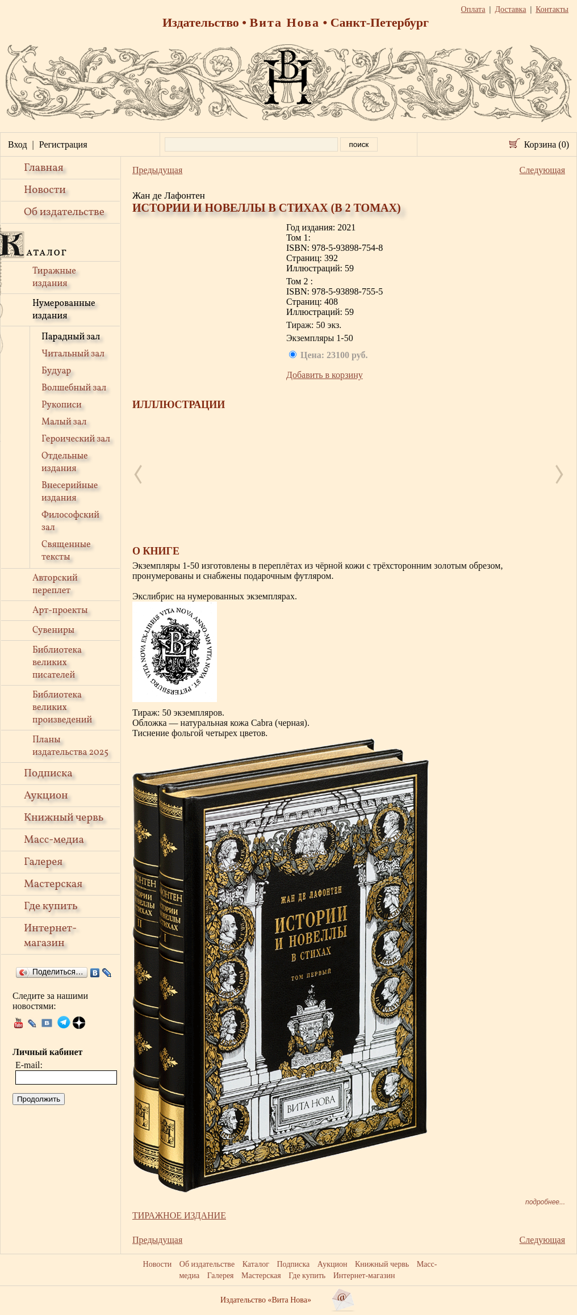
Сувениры (53, 630)
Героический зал (75, 439)
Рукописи (61, 405)
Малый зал (63, 422)
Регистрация (63, 144)
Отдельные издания (64, 462)
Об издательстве (64, 212)
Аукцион (46, 795)
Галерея (43, 862)
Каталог (255, 1264)
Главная (44, 168)
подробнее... (545, 1202)
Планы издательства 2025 (70, 746)
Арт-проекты (60, 610)
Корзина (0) (546, 144)
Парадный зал (70, 337)
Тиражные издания (54, 277)
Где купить (51, 906)
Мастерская (53, 884)
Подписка (48, 773)
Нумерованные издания (63, 309)
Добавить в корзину (324, 375)
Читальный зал (72, 354)
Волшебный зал (73, 388)
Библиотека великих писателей (57, 663)
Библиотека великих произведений (62, 707)
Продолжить (38, 1099)
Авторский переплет (55, 584)
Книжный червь (63, 817)
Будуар (56, 371)
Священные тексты (66, 551)
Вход (17, 144)
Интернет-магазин (50, 936)
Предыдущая (157, 170)
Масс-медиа (54, 840)
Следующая (542, 170)
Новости (45, 190)
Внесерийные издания (69, 492)
